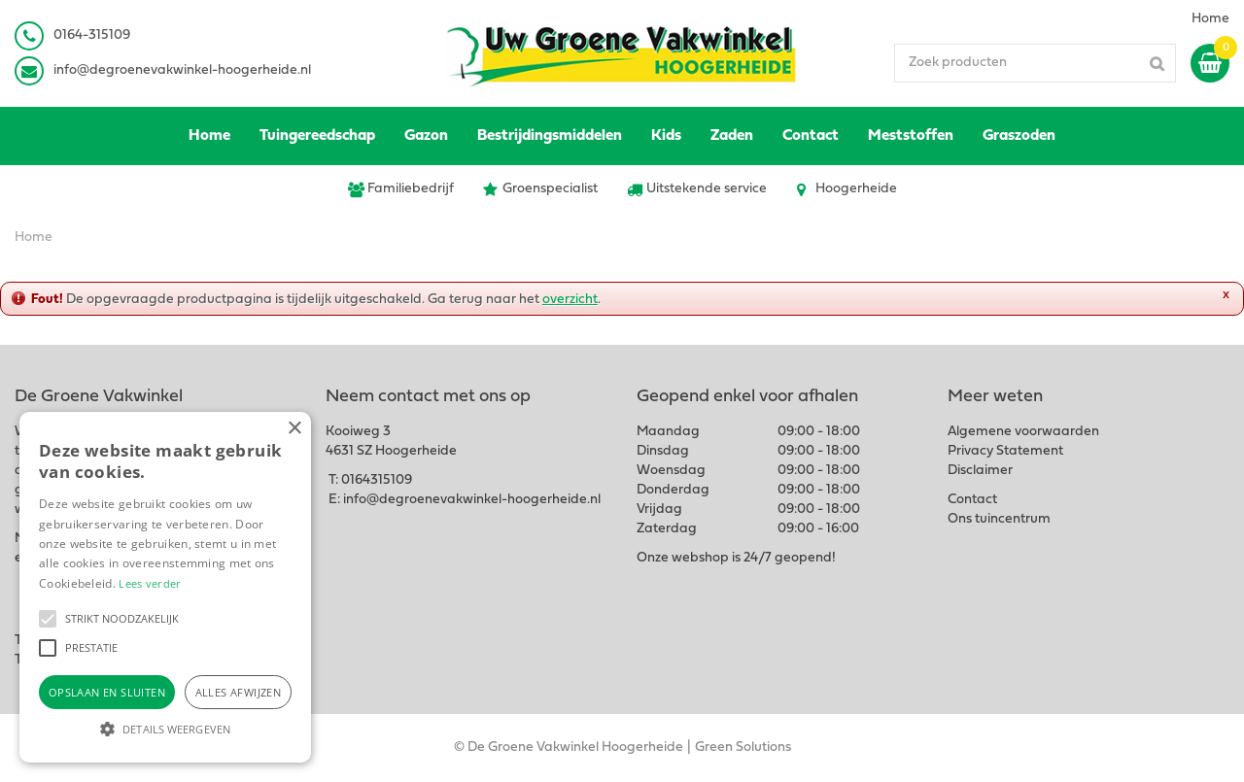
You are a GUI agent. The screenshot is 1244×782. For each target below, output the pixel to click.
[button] (47, 618)
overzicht (570, 299)
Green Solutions (743, 747)
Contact (972, 499)
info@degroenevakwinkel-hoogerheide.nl (182, 70)
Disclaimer (980, 470)
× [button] (294, 429)
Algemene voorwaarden (1023, 431)
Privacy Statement (1005, 451)
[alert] (165, 587)
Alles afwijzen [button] (238, 692)
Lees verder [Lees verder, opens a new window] (150, 583)
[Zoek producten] (1035, 63)
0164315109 (376, 480)
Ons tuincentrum (999, 519)
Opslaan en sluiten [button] (107, 692)
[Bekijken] (1210, 63)
